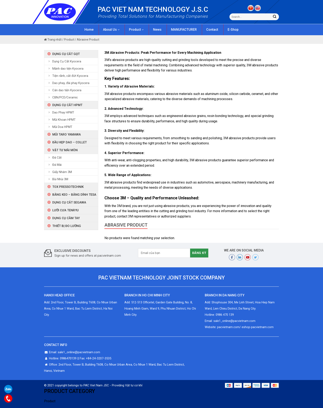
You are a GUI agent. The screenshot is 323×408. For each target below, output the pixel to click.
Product (136, 30)
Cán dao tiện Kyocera (66, 90)
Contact (212, 30)
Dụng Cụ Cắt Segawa (69, 202)
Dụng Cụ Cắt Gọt (66, 54)
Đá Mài (57, 165)
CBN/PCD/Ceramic (65, 97)
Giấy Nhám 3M (62, 172)
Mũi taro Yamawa (66, 134)
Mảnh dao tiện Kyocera (67, 68)
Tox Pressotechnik (68, 187)
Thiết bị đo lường (66, 226)
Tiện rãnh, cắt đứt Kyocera (70, 76)
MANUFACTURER (184, 30)
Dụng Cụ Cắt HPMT (67, 105)
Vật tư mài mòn (65, 150)
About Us (111, 30)
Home (89, 30)
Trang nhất (53, 39)
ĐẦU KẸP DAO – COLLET (69, 142)
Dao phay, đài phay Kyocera (70, 83)
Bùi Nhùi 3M (60, 179)
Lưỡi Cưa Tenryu (65, 210)
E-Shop (233, 30)
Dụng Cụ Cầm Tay (66, 218)
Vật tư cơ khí (133, 385)
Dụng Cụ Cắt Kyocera (66, 61)
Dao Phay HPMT (63, 112)
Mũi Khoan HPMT (64, 120)
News (157, 30)
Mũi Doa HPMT (62, 127)
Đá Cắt (57, 157)
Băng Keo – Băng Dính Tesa (74, 194)
